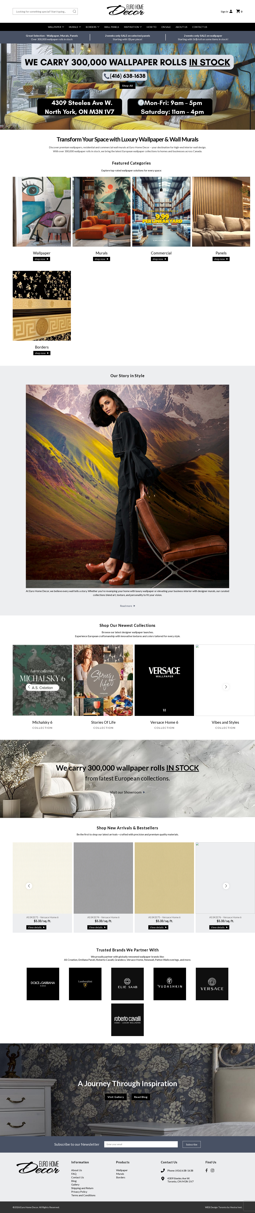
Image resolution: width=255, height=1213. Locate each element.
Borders (92, 27)
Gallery (75, 1184)
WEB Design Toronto (216, 1207)
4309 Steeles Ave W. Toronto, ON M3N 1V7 (180, 1180)
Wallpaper (56, 27)
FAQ (73, 1173)
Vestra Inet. (236, 1207)
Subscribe (191, 1144)
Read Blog (141, 1096)
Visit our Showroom (127, 792)
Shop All (127, 85)
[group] (42, 688)
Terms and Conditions (83, 1195)
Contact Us (199, 27)
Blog (74, 1180)
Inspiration (133, 27)
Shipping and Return (82, 1188)
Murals (75, 27)
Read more (127, 605)
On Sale (166, 27)
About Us (181, 27)
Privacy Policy (79, 1191)
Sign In (227, 11)
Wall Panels (111, 27)
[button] (226, 687)
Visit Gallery (115, 1096)
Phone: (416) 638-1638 (180, 1170)
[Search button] (74, 11)
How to (151, 27)
